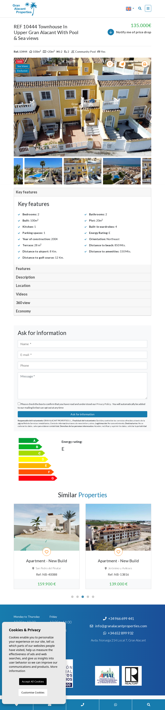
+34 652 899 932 (118, 633)
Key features (26, 192)
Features (23, 268)
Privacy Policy (103, 404)
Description (25, 277)
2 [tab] (77, 597)
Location (23, 285)
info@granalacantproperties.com (121, 626)
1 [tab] (72, 597)
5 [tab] (93, 597)
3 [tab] (83, 597)
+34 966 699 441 (118, 618)
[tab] (82, 192)
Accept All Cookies (33, 681)
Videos (22, 294)
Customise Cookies (32, 692)
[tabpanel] (47, 546)
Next (146, 107)
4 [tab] (88, 597)
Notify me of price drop (129, 32)
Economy (23, 311)
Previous (19, 107)
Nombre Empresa (33, 9)
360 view (23, 302)
